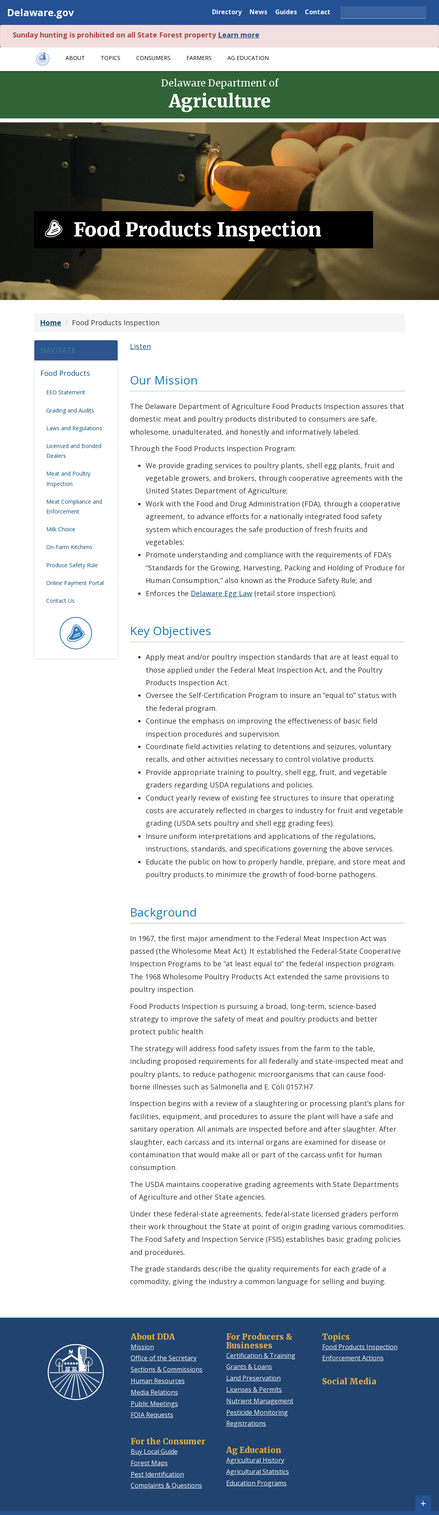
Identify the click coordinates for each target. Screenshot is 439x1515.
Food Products (65, 376)
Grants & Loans (249, 1366)
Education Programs (256, 1483)
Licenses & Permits (254, 1389)
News (258, 12)
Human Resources (158, 1380)
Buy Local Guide (154, 1451)
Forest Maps (149, 1463)
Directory (227, 12)
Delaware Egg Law (221, 593)
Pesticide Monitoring (257, 1412)
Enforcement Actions (353, 1358)
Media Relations (154, 1392)
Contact (317, 12)
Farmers (199, 58)
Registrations (246, 1423)
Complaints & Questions (166, 1485)
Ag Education (248, 58)
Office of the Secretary (164, 1358)
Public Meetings (154, 1403)
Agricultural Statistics (257, 1471)
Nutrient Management (259, 1401)
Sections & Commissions (167, 1369)
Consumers (153, 58)
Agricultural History (255, 1460)
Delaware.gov (40, 12)
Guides (286, 12)
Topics (110, 58)
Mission (142, 1346)
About (75, 58)
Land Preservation (253, 1378)
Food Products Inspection (360, 1346)
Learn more (238, 34)
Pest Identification (157, 1474)
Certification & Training (260, 1355)
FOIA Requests (152, 1414)
